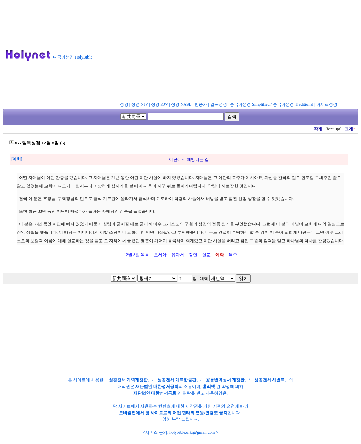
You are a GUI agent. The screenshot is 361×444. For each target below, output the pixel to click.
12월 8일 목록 (136, 254)
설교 (206, 254)
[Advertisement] (229, 52)
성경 (124, 104)
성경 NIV (139, 104)
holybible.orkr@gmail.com (192, 432)
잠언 (193, 254)
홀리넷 (209, 386)
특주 (233, 254)
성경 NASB (181, 104)
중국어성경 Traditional (293, 104)
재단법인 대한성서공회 (156, 386)
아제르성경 (326, 104)
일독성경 (218, 104)
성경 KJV (159, 104)
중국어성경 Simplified (250, 104)
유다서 (177, 254)
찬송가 (200, 104)
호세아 (160, 254)
